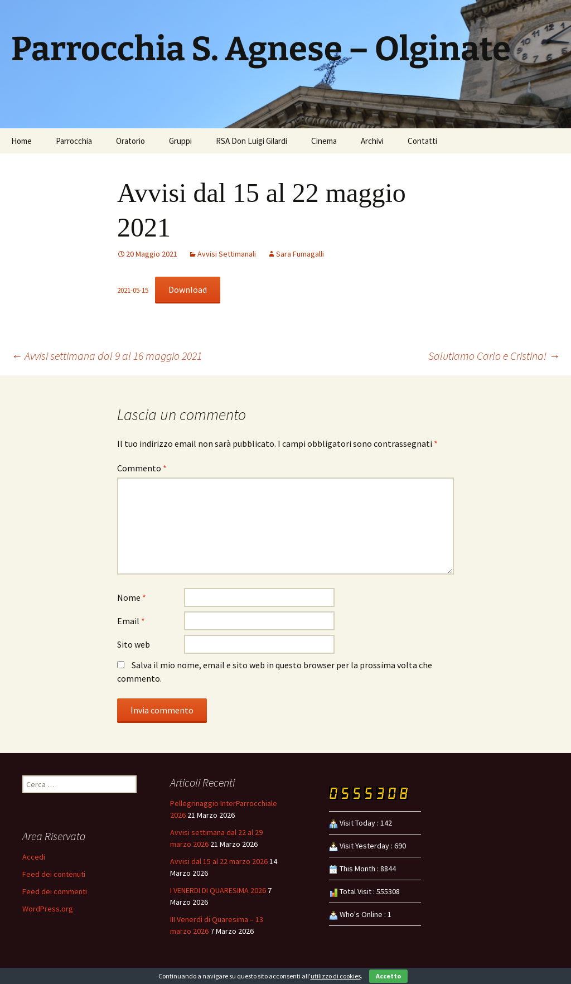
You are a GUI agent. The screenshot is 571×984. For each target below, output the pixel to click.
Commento (142, 468)
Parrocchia (74, 141)
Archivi (372, 141)
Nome (131, 597)
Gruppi (180, 141)
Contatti (422, 141)
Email (131, 620)
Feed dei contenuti (53, 874)
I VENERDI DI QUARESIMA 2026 (218, 890)
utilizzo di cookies (336, 976)
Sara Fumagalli (300, 254)
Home (21, 141)
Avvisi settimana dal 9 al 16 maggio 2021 (106, 356)
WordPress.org (47, 909)
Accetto (388, 976)
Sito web (133, 644)
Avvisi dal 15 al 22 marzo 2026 (219, 861)
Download (187, 289)
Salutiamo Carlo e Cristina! (494, 356)
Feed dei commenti (54, 891)
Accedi (33, 857)
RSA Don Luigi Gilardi (251, 141)
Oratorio (130, 141)
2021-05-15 (132, 290)
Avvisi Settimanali (226, 254)
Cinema (324, 141)
